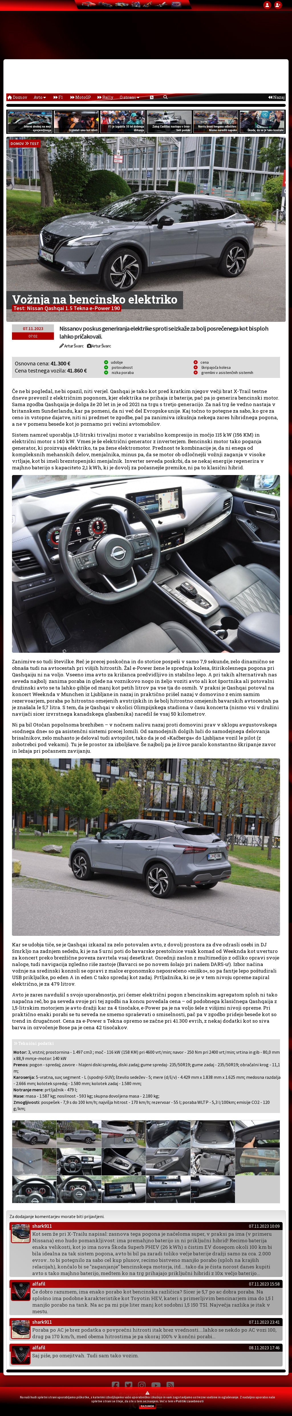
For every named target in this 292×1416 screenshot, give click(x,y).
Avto (40, 97)
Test (34, 143)
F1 (58, 97)
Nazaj (276, 97)
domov (17, 143)
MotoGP (80, 97)
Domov (17, 97)
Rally (105, 97)
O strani (129, 97)
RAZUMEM (147, 1406)
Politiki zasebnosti (190, 1401)
